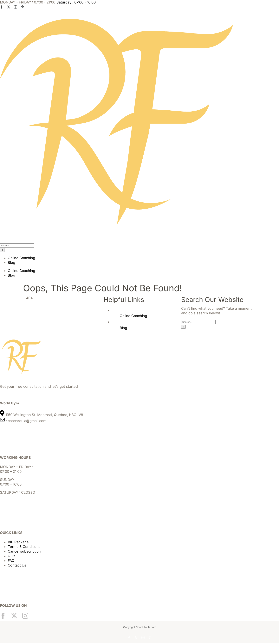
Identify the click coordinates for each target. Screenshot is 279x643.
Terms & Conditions (24, 547)
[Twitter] (14, 616)
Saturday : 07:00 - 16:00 (76, 2)
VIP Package (18, 542)
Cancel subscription (24, 551)
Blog (123, 328)
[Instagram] (25, 616)
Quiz (11, 556)
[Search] (2, 250)
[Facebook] (3, 616)
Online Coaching (133, 316)
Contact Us (17, 565)
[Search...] (17, 245)
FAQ (11, 561)
